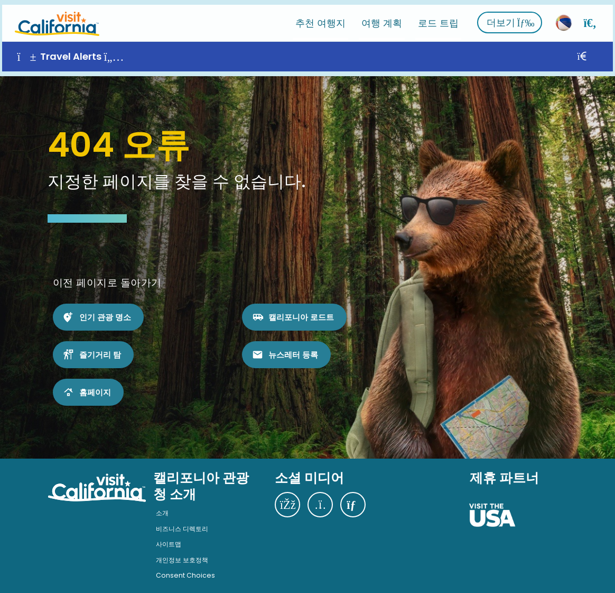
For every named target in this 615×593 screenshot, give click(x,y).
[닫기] (595, 52)
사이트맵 (168, 535)
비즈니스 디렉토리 (182, 519)
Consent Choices (185, 566)
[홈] (55, 18)
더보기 (513, 18)
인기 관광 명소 (105, 307)
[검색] (592, 18)
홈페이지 (95, 382)
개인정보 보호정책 (182, 550)
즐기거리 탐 (100, 345)
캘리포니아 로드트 (301, 307)
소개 (162, 503)
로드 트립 (440, 18)
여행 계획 (384, 18)
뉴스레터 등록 (293, 345)
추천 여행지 (322, 18)
